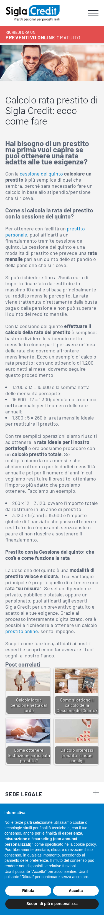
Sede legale (52, 793)
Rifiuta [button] (28, 890)
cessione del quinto (41, 174)
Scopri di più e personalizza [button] (51, 903)
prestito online (21, 631)
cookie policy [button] (85, 844)
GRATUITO (43, 35)
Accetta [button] (76, 890)
